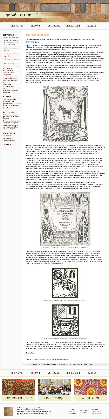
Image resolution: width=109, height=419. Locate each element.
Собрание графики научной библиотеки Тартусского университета (12, 90)
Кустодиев (72, 413)
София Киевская (8, 108)
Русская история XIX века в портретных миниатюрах (12, 104)
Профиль (95, 409)
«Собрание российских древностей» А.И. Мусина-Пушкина (11, 116)
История (36, 26)
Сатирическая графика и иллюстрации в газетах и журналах (11, 54)
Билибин (71, 409)
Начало (29, 364)
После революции (9, 63)
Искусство (17, 26)
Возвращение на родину (11, 66)
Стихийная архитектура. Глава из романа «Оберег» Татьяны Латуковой (11, 127)
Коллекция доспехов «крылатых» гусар (9, 100)
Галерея (91, 26)
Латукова (83, 412)
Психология (73, 26)
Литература (54, 26)
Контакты (96, 411)
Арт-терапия (7, 136)
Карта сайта (96, 413)
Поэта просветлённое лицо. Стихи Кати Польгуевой (11, 122)
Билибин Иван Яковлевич (11, 37)
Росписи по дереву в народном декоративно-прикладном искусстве (10, 78)
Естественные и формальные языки (9, 139)
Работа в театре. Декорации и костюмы (12, 60)
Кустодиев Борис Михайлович (8, 73)
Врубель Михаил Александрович (8, 69)
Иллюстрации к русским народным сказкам (11, 43)
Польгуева (84, 410)
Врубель (71, 411)
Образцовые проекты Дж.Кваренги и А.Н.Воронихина (9, 84)
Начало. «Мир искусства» (11, 40)
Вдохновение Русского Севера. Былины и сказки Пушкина (11, 48)
